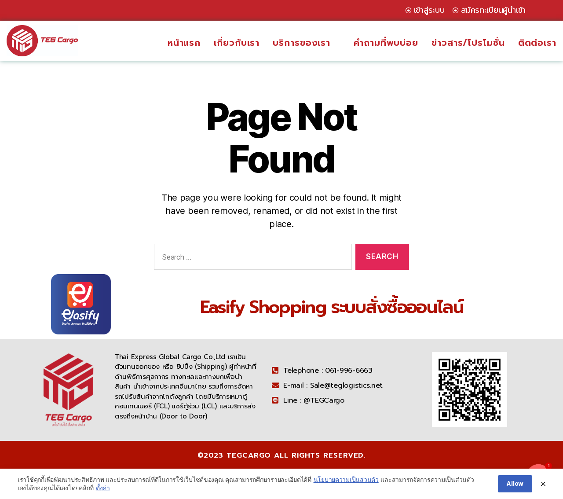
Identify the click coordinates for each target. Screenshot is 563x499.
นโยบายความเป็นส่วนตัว (346, 480)
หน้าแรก (184, 42)
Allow (515, 485)
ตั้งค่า (103, 489)
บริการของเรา (306, 42)
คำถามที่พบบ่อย (386, 42)
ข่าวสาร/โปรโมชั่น (468, 42)
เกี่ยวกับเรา (237, 42)
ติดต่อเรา (537, 42)
